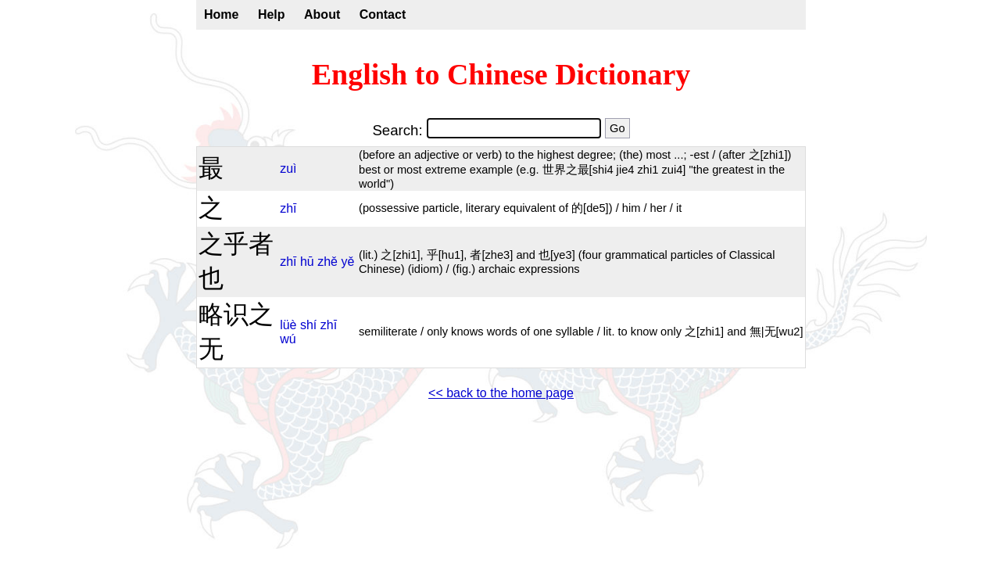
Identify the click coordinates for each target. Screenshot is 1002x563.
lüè (288, 325)
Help (271, 14)
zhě (327, 261)
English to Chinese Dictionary (501, 74)
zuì (288, 168)
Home (221, 14)
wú (287, 339)
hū (307, 261)
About (322, 14)
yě (347, 261)
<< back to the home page (501, 393)
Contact (383, 14)
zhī (288, 208)
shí (308, 325)
